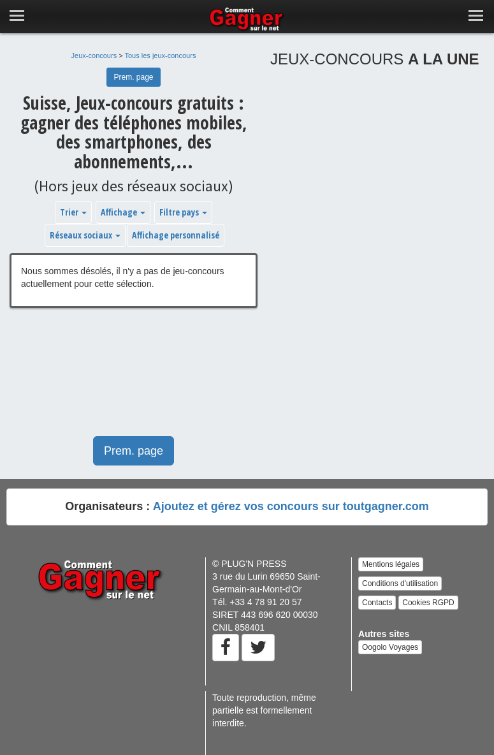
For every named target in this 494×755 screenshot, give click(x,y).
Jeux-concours (94, 55)
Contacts (377, 602)
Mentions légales (390, 564)
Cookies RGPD (428, 602)
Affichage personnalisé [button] (175, 235)
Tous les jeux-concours (160, 55)
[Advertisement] (134, 378)
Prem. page (133, 77)
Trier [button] (73, 212)
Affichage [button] (123, 212)
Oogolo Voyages (390, 647)
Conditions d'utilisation (400, 583)
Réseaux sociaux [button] (85, 235)
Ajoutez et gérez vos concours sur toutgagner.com (291, 506)
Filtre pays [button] (183, 212)
